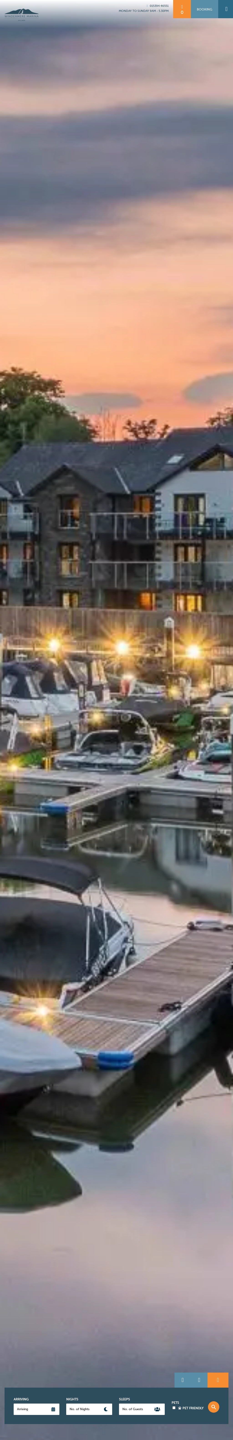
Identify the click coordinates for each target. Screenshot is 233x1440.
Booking (204, 9)
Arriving (21, 1399)
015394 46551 (157, 6)
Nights (72, 1399)
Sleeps (124, 1399)
